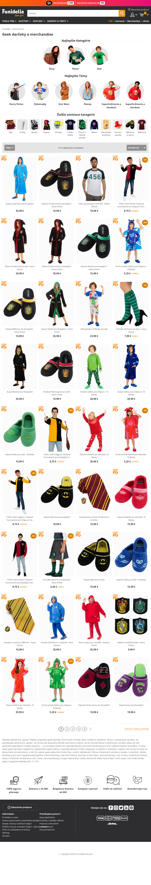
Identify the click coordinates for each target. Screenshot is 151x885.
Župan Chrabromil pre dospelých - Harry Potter (57, 268)
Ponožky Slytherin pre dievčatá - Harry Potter (57, 581)
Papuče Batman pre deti (94, 579)
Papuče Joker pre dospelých (131, 705)
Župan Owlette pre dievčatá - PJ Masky (19, 706)
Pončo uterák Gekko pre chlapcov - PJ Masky (57, 706)
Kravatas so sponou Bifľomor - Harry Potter (20, 644)
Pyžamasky (40, 104)
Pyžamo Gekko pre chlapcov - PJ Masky (94, 393)
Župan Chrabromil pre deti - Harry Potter (20, 268)
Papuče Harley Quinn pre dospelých (94, 705)
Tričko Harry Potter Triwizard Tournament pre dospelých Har (19, 581)
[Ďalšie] (90, 728)
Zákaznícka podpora (20, 807)
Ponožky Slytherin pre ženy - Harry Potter (131, 330)
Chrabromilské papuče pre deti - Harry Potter (57, 393)
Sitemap (5, 832)
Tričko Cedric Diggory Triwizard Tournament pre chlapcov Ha (19, 518)
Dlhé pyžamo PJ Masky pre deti (94, 329)
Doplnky (38, 21)
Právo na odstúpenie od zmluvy (16, 829)
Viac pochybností (47, 829)
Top (111, 21)
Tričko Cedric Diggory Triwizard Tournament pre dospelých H (56, 456)
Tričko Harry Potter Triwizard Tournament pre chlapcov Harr (131, 205)
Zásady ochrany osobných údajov (17, 823)
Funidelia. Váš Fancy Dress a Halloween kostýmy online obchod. (13, 13)
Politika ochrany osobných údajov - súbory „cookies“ (25, 826)
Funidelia (6, 29)
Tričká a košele (70, 133)
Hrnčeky (58, 132)
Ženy (52, 68)
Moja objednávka (47, 817)
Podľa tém (8, 21)
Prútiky (22, 132)
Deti (99, 68)
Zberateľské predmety (106, 133)
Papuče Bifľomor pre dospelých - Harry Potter (20, 330)
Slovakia (5, 835)
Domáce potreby (118, 133)
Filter (8, 147)
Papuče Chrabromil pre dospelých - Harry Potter (57, 205)
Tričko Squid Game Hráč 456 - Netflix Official (94, 205)
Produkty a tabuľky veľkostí (52, 820)
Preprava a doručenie (49, 823)
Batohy (34, 132)
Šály (10, 132)
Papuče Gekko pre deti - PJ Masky (19, 454)
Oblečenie (142, 132)
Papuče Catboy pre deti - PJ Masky (131, 579)
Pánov (75, 68)
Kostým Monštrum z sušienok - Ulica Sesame (57, 644)
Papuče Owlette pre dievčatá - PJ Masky (131, 518)
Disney (87, 104)
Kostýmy (23, 21)
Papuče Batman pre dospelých (57, 517)
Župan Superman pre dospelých (20, 203)
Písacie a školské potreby (82, 135)
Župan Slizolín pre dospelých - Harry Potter (57, 330)
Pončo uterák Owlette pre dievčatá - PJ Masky (131, 456)
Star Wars (64, 104)
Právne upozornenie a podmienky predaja (20, 820)
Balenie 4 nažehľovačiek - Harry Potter (131, 644)
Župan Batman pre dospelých (20, 391)
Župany (46, 132)
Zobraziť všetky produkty (137, 728)
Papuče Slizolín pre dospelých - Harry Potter (94, 268)
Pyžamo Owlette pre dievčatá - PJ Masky (94, 456)
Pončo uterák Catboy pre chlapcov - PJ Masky (131, 268)
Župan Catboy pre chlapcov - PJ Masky (131, 393)
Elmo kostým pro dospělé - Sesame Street (94, 644)
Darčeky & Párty (56, 21)
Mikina (94, 132)
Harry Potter (16, 104)
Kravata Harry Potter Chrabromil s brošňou (94, 518)
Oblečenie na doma (130, 133)
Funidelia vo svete (10, 817)
